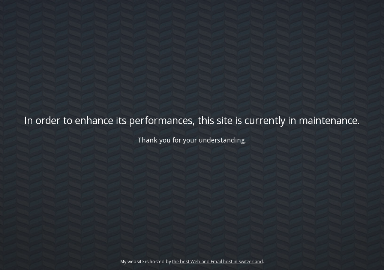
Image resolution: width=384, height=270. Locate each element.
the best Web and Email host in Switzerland (217, 261)
